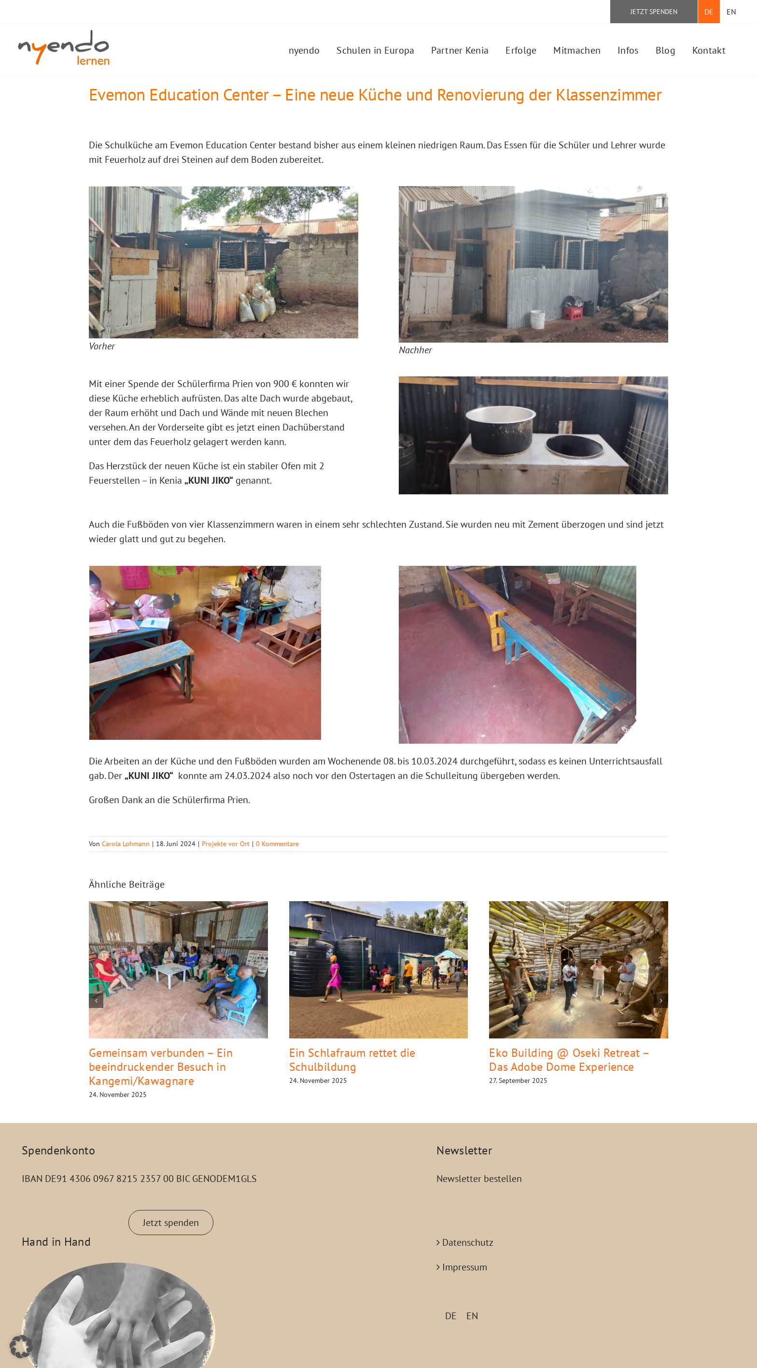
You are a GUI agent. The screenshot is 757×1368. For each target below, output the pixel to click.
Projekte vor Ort (226, 843)
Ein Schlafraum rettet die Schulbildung (352, 1059)
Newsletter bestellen (479, 1178)
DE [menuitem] (451, 1316)
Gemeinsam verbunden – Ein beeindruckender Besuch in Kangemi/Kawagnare (161, 1066)
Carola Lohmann (126, 843)
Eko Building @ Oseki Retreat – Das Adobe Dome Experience (569, 1059)
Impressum (464, 1267)
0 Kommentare (277, 843)
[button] (96, 1001)
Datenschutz (467, 1242)
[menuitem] (709, 11)
